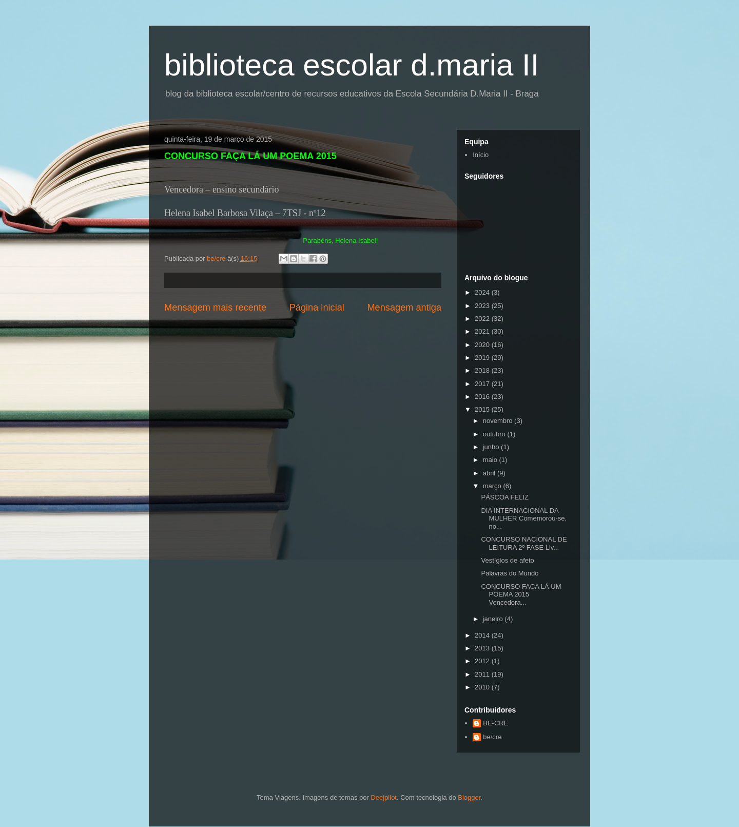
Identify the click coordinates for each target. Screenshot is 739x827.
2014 (483, 635)
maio (491, 460)
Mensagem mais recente (215, 307)
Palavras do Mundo (509, 573)
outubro (495, 434)
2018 (483, 370)
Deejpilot (384, 797)
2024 (483, 292)
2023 (483, 306)
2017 (483, 384)
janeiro (494, 619)
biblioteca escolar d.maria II (351, 65)
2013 (483, 648)
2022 (483, 318)
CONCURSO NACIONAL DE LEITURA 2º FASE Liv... (524, 543)
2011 (483, 674)
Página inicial (316, 307)
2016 (483, 396)
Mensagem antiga (404, 307)
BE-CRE (495, 723)
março (493, 486)
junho (492, 447)
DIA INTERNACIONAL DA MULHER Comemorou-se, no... (524, 518)
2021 (483, 331)
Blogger (469, 797)
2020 (483, 345)
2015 (483, 409)
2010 (483, 687)
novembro (498, 421)
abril (490, 473)
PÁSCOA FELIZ (504, 497)
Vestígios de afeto (507, 560)
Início (481, 155)
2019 (483, 357)
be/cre (492, 737)
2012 (483, 661)
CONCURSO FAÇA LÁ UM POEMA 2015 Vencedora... (521, 594)
